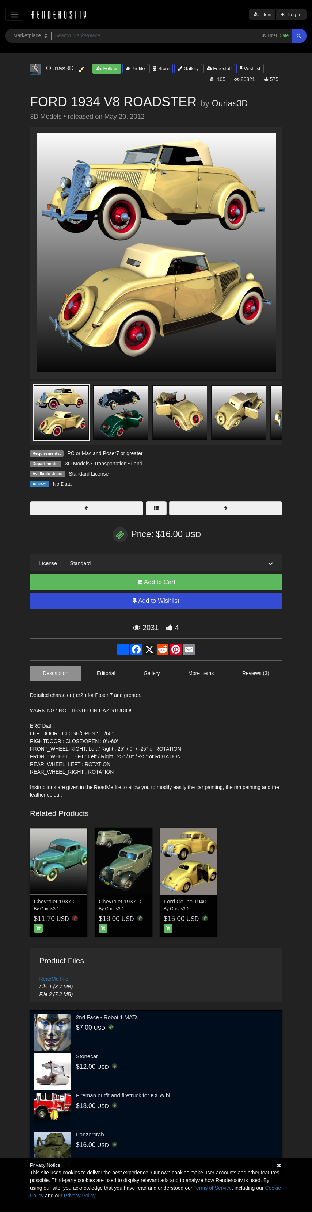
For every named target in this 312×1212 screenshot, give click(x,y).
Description (55, 673)
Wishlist (250, 68)
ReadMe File (53, 979)
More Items (201, 673)
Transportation (110, 463)
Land (136, 463)
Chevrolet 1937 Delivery (128, 901)
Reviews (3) (255, 673)
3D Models (77, 463)
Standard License (89, 474)
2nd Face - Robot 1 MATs (107, 1017)
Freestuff (219, 68)
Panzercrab (90, 1134)
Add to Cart (156, 582)
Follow (106, 68)
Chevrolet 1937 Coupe (61, 901)
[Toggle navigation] (14, 14)
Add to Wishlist (156, 600)
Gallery (188, 68)
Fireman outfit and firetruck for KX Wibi (123, 1095)
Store (161, 68)
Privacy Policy (79, 1195)
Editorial (106, 673)
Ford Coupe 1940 (185, 901)
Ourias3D (230, 103)
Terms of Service (213, 1188)
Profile (135, 68)
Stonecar (87, 1056)
